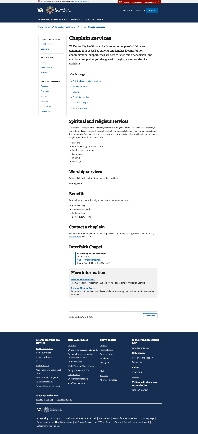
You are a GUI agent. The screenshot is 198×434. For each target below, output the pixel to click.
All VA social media (108, 380)
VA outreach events (44, 381)
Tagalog (49, 399)
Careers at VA (74, 374)
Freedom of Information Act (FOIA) (80, 418)
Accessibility (42, 418)
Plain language (147, 418)
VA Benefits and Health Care (51, 19)
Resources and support (142, 357)
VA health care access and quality (83, 350)
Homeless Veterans (44, 348)
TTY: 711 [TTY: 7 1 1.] (135, 376)
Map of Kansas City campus (89, 259)
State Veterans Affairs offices (81, 366)
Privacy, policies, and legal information (54, 422)
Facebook (104, 358)
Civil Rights (56, 418)
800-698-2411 (138, 372)
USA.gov (117, 422)
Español (39, 399)
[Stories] (52, 72)
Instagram (104, 362)
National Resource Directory (49, 386)
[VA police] (52, 101)
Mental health (42, 365)
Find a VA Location (94, 19)
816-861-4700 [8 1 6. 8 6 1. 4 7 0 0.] (75, 236)
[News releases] (52, 67)
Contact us (139, 10)
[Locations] (52, 49)
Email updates (106, 354)
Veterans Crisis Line (140, 348)
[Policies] (52, 96)
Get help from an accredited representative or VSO (80, 356)
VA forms (72, 345)
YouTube (104, 375)
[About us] (52, 86)
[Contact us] (52, 111)
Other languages (64, 399)
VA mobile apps (75, 361)
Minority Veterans (44, 357)
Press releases (106, 350)
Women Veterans (43, 352)
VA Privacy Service (83, 422)
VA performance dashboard (136, 422)
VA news (103, 345)
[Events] (52, 62)
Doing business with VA (78, 370)
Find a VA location (140, 389)
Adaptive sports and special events (48, 371)
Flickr (102, 371)
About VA (75, 19)
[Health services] (52, 44)
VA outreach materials (78, 378)
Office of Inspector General (125, 418)
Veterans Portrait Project (48, 426)
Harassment (104, 418)
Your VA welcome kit (77, 383)
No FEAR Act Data (102, 422)
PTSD (38, 361)
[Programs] (52, 91)
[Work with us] (52, 106)
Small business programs (47, 377)
